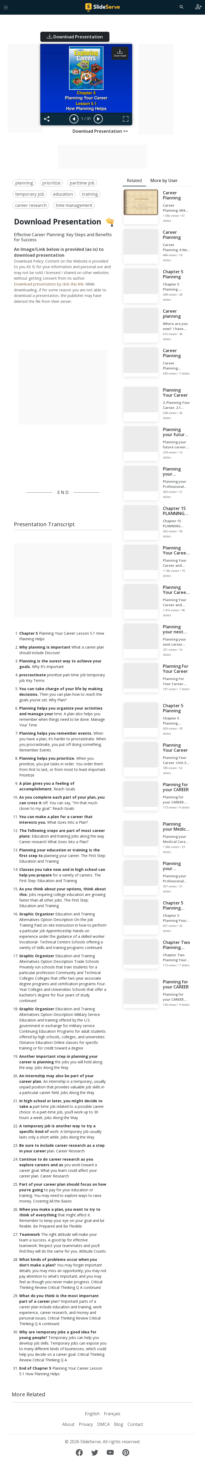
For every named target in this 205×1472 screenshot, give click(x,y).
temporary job (29, 194)
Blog (118, 1424)
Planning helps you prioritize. (47, 758)
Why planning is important (44, 647)
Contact (135, 1424)
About (68, 1424)
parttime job (82, 183)
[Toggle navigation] (6, 7)
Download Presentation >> (100, 131)
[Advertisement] (24, 88)
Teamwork (29, 1234)
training (90, 194)
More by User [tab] (164, 180)
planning (24, 183)
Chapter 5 (28, 633)
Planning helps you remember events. (55, 733)
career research (31, 205)
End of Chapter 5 (35, 1368)
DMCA (103, 1424)
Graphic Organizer (36, 913)
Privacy (86, 1424)
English (92, 1414)
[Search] (181, 6)
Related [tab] (134, 180)
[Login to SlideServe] (198, 7)
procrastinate (32, 674)
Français (112, 1414)
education (63, 194)
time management (74, 205)
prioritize (51, 183)
